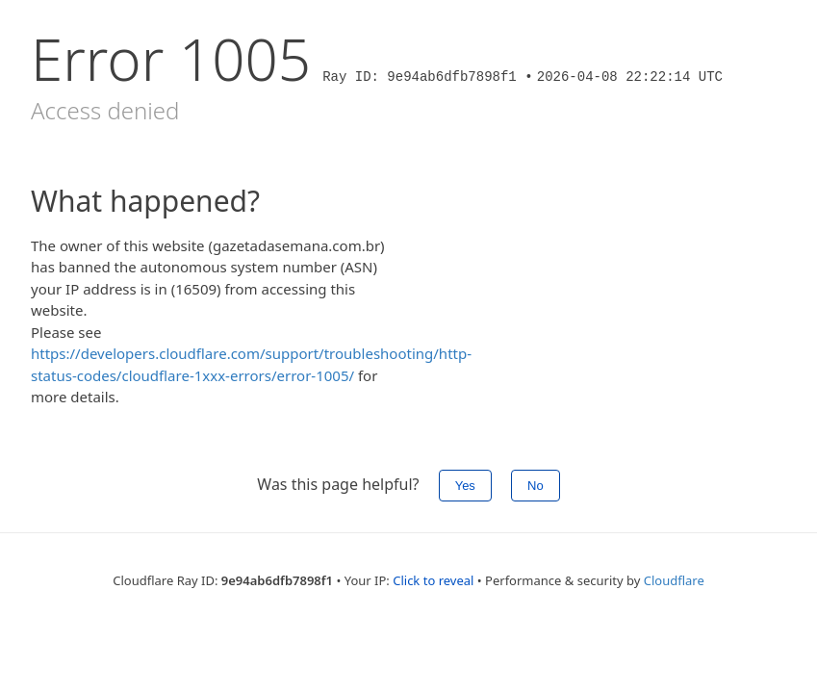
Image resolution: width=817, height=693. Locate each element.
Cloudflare (674, 580)
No (535, 485)
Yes (465, 485)
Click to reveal (433, 580)
